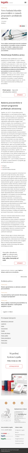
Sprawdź (20, 95)
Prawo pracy (4, 7)
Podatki (3, 331)
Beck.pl (17, 432)
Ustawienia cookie (19, 443)
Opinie (2, 326)
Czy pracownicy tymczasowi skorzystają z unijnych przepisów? (14, 295)
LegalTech (3, 324)
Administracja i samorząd (7, 321)
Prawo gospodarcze (6, 338)
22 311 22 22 (8, 430)
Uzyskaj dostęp (14, 366)
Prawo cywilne (4, 335)
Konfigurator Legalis (19, 430)
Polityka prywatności (5, 451)
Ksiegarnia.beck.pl (19, 438)
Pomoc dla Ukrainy (5, 333)
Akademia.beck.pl (19, 441)
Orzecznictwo (4, 328)
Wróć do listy (24, 276)
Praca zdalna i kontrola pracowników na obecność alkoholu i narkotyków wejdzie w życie (14, 304)
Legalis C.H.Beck (8, 312)
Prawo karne (4, 340)
